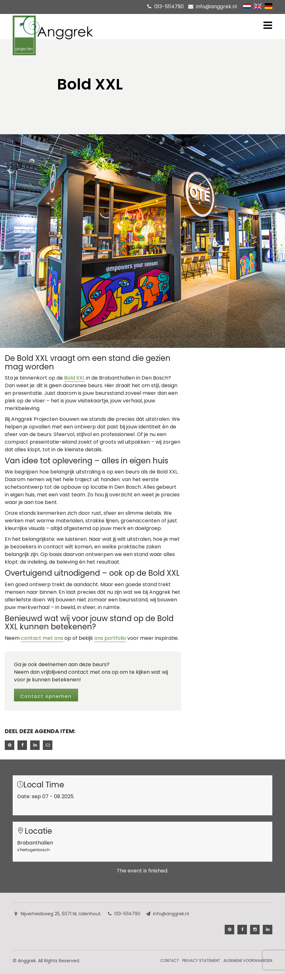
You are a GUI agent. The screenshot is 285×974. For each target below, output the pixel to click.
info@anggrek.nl (216, 6)
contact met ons (42, 638)
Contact (169, 960)
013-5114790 (169, 6)
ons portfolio (110, 638)
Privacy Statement (201, 960)
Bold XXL (74, 377)
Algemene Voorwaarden (247, 960)
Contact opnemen (46, 696)
